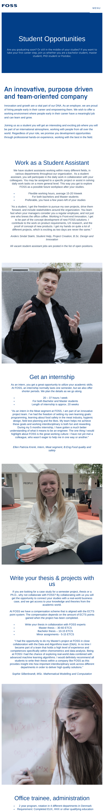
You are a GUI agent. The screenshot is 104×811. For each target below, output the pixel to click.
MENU (96, 8)
